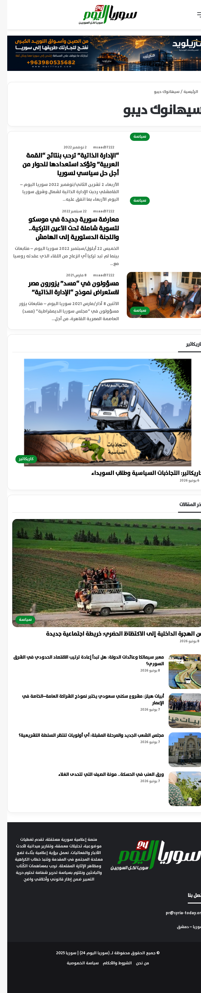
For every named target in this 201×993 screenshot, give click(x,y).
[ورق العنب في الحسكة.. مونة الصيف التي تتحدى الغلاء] (178, 788)
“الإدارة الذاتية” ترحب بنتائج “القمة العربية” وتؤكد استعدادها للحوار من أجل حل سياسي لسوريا (63, 165)
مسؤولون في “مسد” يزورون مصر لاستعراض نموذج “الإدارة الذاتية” (66, 288)
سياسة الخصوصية (75, 963)
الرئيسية (186, 92)
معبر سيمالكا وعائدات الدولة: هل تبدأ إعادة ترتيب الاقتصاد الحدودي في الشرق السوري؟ (81, 660)
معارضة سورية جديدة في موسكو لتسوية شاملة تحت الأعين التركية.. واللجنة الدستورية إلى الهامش (66, 229)
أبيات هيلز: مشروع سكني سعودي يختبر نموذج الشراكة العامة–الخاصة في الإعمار (86, 700)
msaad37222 (96, 147)
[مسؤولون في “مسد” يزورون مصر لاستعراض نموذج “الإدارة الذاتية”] (158, 295)
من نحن (135, 963)
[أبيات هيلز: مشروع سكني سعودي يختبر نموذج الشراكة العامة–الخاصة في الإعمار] (178, 710)
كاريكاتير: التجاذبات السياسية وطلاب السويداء (140, 473)
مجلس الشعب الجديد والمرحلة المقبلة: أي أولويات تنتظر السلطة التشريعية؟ (84, 735)
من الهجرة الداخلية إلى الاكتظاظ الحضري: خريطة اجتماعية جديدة (117, 634)
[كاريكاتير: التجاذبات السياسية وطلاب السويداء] (100, 412)
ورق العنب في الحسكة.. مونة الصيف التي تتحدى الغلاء (104, 774)
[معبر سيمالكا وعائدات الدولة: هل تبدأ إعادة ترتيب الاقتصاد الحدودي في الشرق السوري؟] (178, 671)
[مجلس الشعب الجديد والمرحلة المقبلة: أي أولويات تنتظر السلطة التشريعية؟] (178, 749)
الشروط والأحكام (110, 963)
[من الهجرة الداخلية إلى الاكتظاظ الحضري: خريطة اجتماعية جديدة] (100, 573)
